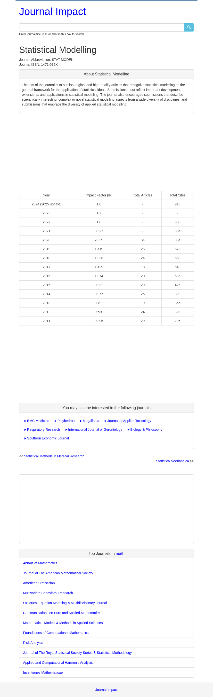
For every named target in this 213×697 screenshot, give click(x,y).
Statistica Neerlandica (172, 461)
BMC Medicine (38, 421)
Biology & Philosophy (146, 429)
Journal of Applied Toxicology (129, 421)
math (120, 553)
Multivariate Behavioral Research (48, 593)
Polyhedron (66, 421)
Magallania (91, 421)
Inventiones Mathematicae (43, 672)
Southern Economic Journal (48, 438)
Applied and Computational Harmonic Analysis (58, 663)
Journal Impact (52, 11)
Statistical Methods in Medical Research (54, 456)
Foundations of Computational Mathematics (56, 633)
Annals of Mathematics (40, 563)
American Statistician (39, 583)
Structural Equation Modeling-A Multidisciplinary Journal (65, 603)
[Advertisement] (106, 152)
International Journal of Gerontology (95, 429)
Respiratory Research (43, 429)
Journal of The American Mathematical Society (58, 573)
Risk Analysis (33, 643)
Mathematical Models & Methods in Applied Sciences (63, 623)
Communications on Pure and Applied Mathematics (61, 613)
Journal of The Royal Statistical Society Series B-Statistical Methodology (77, 653)
